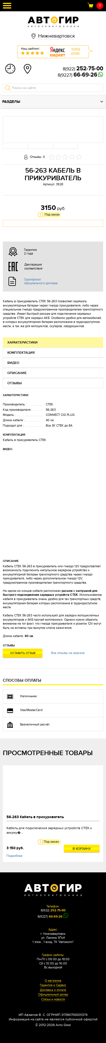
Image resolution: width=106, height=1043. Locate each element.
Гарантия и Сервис (53, 985)
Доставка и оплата (53, 990)
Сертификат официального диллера (41, 281)
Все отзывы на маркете (68, 653)
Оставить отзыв (22, 653)
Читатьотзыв (75, 51)
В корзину (82, 849)
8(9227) (77, 75)
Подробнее (14, 856)
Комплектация (21, 353)
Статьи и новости (53, 999)
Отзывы (14, 383)
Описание (17, 373)
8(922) (83, 69)
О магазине (53, 981)
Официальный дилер (53, 994)
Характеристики (22, 342)
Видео (13, 363)
